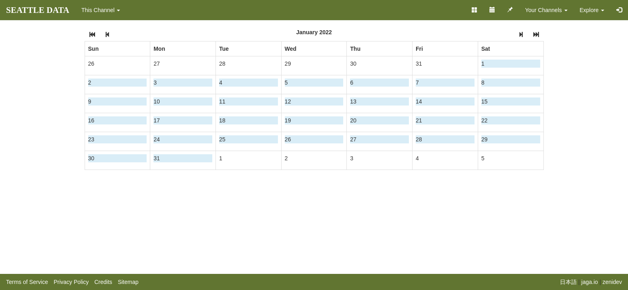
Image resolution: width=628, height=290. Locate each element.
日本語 (568, 282)
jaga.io (589, 282)
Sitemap (128, 282)
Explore (592, 10)
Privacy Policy (71, 282)
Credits (103, 282)
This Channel (100, 10)
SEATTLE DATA (37, 10)
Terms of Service (27, 282)
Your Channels (546, 10)
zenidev (612, 282)
